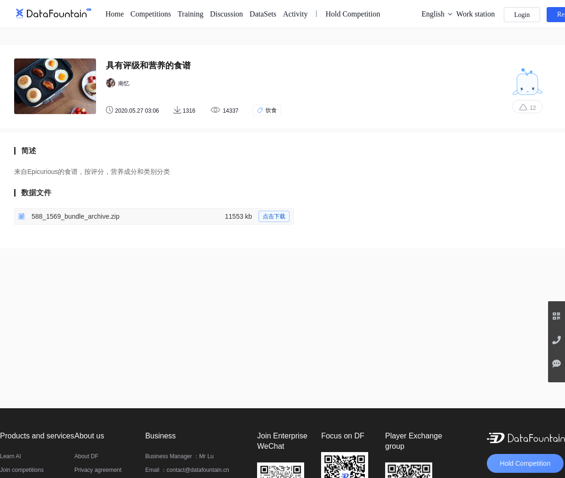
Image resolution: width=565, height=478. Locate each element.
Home (114, 14)
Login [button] (522, 14)
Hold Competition (352, 14)
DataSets (263, 14)
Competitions (150, 14)
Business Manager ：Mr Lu (179, 456)
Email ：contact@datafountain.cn (187, 470)
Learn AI (10, 456)
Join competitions (22, 470)
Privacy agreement (97, 470)
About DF (86, 456)
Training (190, 14)
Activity (295, 14)
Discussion (226, 14)
